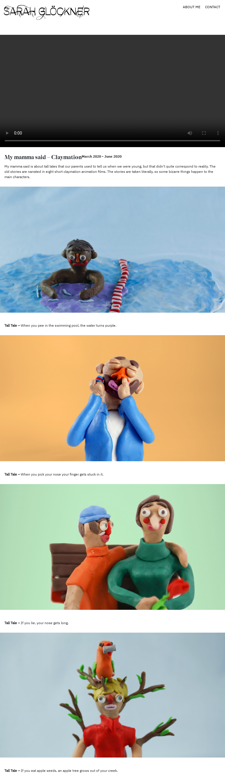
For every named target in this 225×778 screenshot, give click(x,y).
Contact (212, 7)
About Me (191, 7)
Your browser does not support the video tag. (112, 91)
